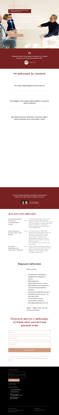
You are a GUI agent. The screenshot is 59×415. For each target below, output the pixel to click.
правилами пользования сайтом (23, 358)
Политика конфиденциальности (16, 410)
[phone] (16, 376)
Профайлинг (37, 408)
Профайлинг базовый (40, 410)
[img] (10, 402)
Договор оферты (12, 408)
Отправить (14, 380)
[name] (16, 373)
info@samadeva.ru (14, 391)
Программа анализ (12, 411)
